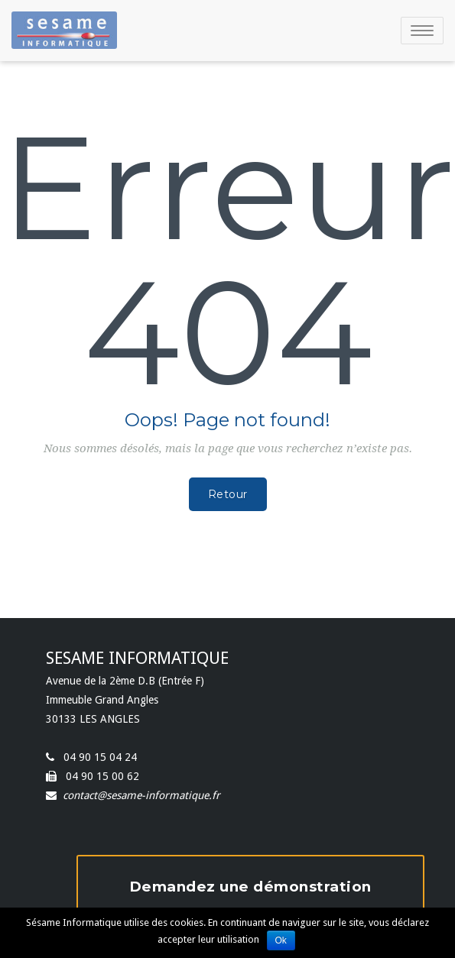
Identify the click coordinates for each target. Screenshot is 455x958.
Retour (228, 494)
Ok (281, 940)
